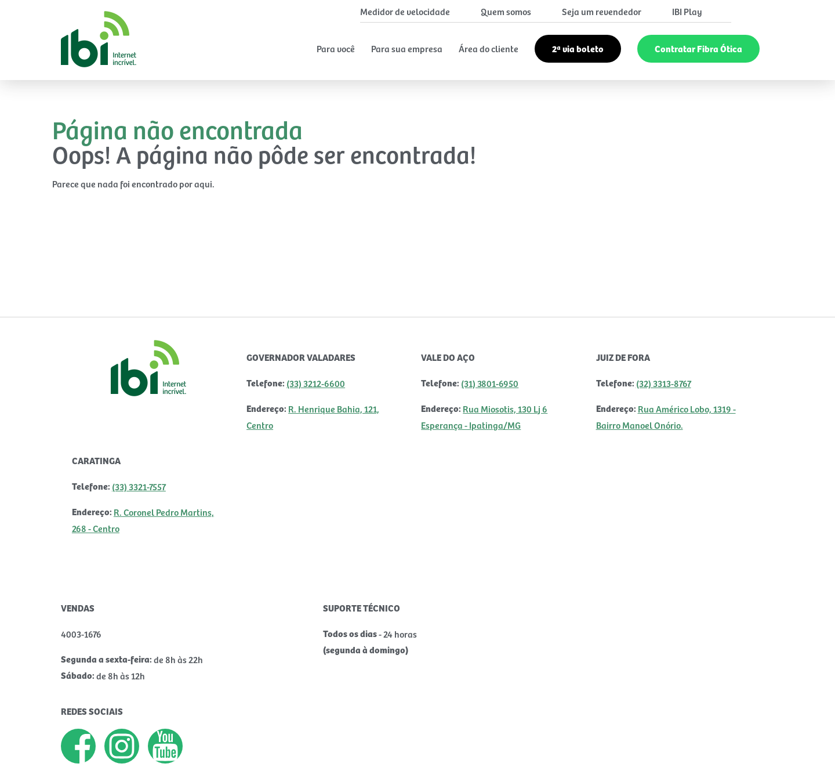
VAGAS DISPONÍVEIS (113, 653)
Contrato (189, 746)
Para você (336, 48)
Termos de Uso (106, 746)
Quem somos (506, 11)
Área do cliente (488, 48)
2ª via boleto (578, 48)
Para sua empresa (406, 48)
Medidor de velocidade (405, 11)
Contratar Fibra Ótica (698, 48)
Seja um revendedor (601, 11)
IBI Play (687, 11)
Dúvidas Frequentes (360, 746)
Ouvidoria (264, 746)
